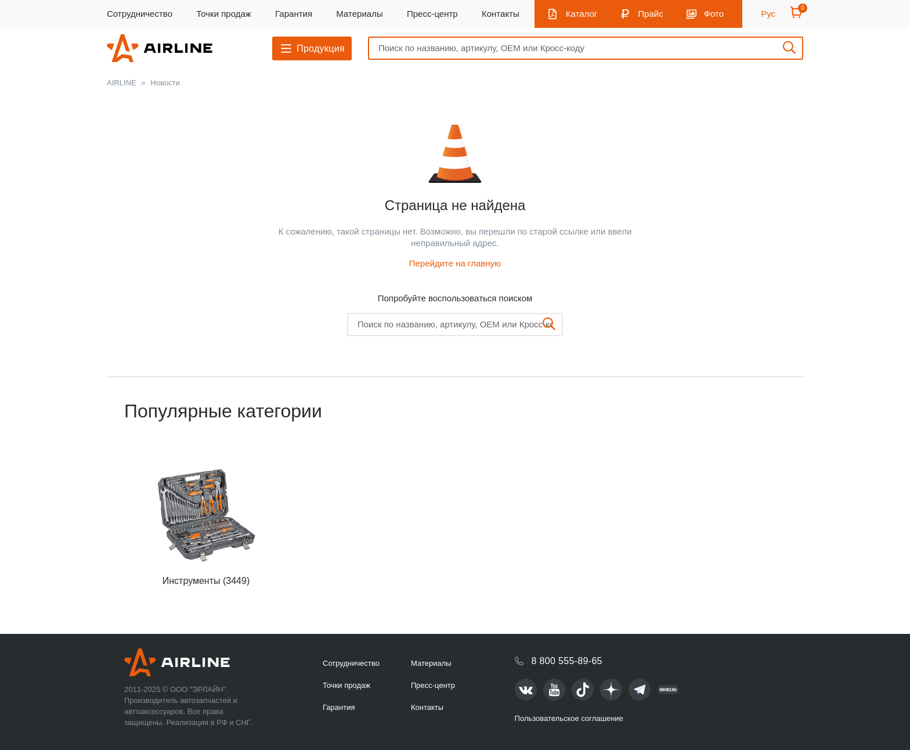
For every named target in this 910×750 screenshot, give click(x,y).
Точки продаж (223, 14)
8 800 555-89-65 (567, 661)
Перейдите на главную (455, 263)
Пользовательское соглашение (569, 718)
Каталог (582, 14)
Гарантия (293, 14)
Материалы (359, 14)
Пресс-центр (432, 14)
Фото (714, 14)
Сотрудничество (139, 14)
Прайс (650, 14)
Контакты (500, 14)
